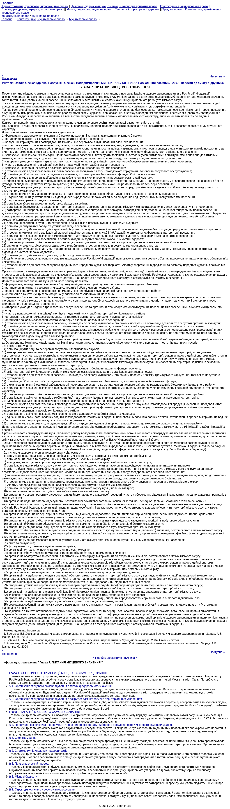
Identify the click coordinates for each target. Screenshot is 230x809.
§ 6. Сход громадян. (22, 737)
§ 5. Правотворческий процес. (29, 763)
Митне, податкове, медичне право (89, 9)
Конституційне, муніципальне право (184, 6)
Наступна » (217, 76)
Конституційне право (15, 15)
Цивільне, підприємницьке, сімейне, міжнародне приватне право (114, 6)
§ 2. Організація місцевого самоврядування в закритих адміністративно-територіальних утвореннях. (76, 698)
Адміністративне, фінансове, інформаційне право (34, 6)
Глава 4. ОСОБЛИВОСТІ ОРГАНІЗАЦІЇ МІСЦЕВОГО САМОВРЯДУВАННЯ (58, 673)
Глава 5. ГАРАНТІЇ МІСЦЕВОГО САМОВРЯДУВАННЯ (44, 711)
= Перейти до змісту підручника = (115, 657)
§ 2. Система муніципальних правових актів (38, 750)
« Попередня (9, 76)
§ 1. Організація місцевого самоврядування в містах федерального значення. (60, 686)
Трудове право (172, 9)
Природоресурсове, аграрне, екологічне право (32, 9)
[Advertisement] (115, 46)
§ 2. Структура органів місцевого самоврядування (42, 789)
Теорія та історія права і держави (137, 9)
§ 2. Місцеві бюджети (23, 776)
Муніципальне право (45, 15)
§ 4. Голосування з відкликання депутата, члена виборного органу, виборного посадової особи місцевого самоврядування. (91, 724)
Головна (6, 19)
